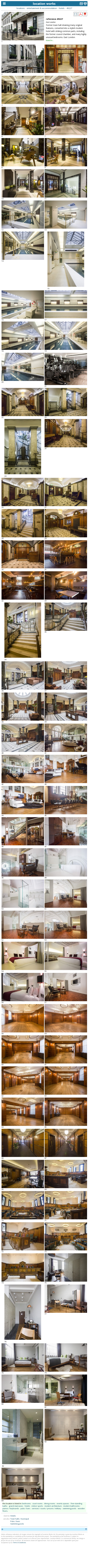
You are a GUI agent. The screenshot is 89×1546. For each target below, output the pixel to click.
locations (21, 8)
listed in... (50, 40)
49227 (69, 8)
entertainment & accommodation (42, 8)
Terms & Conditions (19, 1542)
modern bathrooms (71, 1506)
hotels (61, 8)
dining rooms (49, 1503)
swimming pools (69, 1508)
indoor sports (37, 1506)
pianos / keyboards (10, 1508)
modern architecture (53, 1506)
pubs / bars (25, 1508)
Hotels (13, 1516)
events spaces (63, 1503)
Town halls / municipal (19, 1519)
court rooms (37, 1503)
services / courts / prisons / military (46, 1508)
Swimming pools (17, 1524)
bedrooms (26, 1503)
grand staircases (16, 1506)
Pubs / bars (15, 1521)
